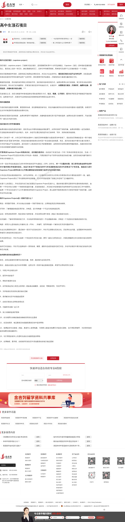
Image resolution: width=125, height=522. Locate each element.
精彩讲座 (61, 14)
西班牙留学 (59, 460)
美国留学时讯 (19, 423)
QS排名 (110, 104)
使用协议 (74, 471)
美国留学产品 (36, 418)
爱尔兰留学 (28, 471)
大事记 (74, 466)
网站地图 (74, 477)
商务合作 (74, 468)
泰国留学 (43, 463)
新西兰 (8, 14)
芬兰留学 (58, 477)
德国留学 (58, 468)
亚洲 (30, 14)
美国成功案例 (62, 423)
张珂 (3, 32)
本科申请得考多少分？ (11, 441)
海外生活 (115, 11)
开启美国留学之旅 (36, 358)
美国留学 (27, 458)
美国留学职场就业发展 (71, 418)
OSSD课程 (69, 14)
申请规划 (102, 104)
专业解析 (111, 99)
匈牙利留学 (59, 485)
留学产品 (53, 11)
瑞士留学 (58, 482)
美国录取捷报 (5, 418)
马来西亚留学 (44, 460)
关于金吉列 (111, 4)
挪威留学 (58, 471)
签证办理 (121, 94)
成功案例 (61, 11)
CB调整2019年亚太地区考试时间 (15, 437)
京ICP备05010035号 (52, 506)
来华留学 (74, 485)
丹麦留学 (58, 463)
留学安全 (107, 11)
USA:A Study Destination (94, 502)
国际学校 (53, 14)
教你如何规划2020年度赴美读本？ (66, 441)
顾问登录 (74, 479)
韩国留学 (43, 476)
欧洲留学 (82, 502)
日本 (33, 11)
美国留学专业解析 (52, 418)
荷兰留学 (58, 479)
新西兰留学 (28, 482)
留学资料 (84, 11)
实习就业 (107, 14)
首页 (1, 19)
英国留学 (27, 468)
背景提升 (121, 89)
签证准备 (92, 14)
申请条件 (111, 89)
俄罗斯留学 (59, 490)
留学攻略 (8, 11)
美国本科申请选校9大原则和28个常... (67, 446)
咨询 (37, 437)
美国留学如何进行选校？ (12, 446)
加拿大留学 (28, 460)
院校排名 (69, 11)
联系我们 (74, 460)
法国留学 (58, 466)
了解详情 (43, 39)
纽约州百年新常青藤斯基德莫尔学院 (66, 437)
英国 (24, 11)
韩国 (21, 14)
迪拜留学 (43, 466)
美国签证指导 (33, 423)
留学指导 (120, 104)
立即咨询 (53, 358)
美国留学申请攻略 (21, 418)
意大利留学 (59, 458)
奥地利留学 (59, 487)
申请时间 (102, 99)
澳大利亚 (15, 14)
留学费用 (102, 89)
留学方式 (111, 94)
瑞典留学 (58, 474)
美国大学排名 (48, 423)
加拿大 (39, 11)
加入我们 (74, 482)
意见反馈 (74, 463)
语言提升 (92, 11)
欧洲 (26, 14)
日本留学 (43, 474)
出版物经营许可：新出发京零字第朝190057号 (96, 506)
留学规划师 (17, 11)
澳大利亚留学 (28, 479)
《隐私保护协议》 (52, 385)
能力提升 (84, 14)
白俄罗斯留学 (60, 493)
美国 (29, 11)
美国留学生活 (5, 423)
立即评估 (59, 380)
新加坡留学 (44, 458)
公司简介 (74, 458)
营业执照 (74, 474)
